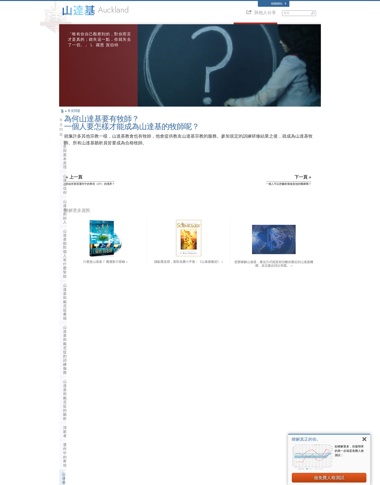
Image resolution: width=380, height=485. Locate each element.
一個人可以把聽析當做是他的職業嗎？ (86, 244)
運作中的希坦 (74, 207)
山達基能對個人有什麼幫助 (85, 162)
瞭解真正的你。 (306, 439)
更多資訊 (184, 431)
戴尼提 (253, 403)
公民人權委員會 (258, 459)
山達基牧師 (71, 216)
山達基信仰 (72, 144)
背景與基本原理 (75, 135)
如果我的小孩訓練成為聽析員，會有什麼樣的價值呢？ (86, 257)
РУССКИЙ (68, 431)
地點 (181, 440)
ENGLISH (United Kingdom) (78, 407)
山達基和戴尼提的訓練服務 (85, 180)
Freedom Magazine (260, 436)
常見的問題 (255, 27)
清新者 (68, 198)
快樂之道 (254, 440)
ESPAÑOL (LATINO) (127, 416)
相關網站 (278, 3)
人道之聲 (184, 408)
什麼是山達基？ (168, 27)
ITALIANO (121, 430)
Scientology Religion (261, 412)
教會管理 (70, 318)
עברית (66, 421)
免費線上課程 (187, 426)
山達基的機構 (74, 309)
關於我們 (81, 27)
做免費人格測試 (329, 477)
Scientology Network (261, 408)
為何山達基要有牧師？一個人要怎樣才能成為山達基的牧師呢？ (86, 229)
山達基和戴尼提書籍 (79, 171)
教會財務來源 (74, 345)
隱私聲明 (273, 479)
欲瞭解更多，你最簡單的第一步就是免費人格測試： (349, 451)
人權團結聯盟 (257, 450)
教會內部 (70, 282)
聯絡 (181, 436)
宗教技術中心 (74, 327)
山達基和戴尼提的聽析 (81, 189)
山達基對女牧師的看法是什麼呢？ (86, 270)
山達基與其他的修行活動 (83, 300)
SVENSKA (121, 411)
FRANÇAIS (68, 416)
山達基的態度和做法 (79, 291)
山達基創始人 (74, 153)
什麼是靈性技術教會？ (81, 336)
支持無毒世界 (257, 445)
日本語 (66, 426)
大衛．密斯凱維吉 (259, 417)
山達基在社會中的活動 (81, 354)
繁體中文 (67, 436)
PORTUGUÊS (123, 435)
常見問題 (74, 118)
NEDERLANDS (71, 440)
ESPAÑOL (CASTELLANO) (131, 421)
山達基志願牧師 (258, 426)
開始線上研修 (257, 422)
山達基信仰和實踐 (189, 403)
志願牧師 (212, 27)
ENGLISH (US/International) (78, 402)
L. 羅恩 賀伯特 (124, 27)
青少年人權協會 (258, 455)
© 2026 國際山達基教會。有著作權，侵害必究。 (88, 479)
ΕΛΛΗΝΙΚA (122, 425)
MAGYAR (121, 402)
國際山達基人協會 (259, 431)
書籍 (299, 27)
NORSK (120, 407)
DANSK (66, 411)
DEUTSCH (68, 445)
